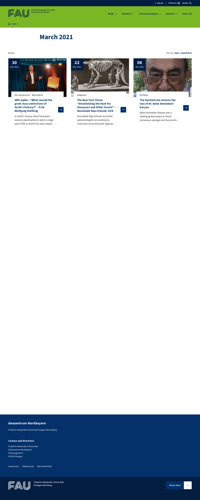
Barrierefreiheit (44, 466)
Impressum (13, 466)
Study (111, 13)
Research (126, 13)
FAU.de (159, 3)
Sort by (170, 53)
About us (170, 13)
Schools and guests (148, 13)
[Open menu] (187, 14)
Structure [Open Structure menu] (174, 3)
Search (187, 3)
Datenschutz (28, 466)
